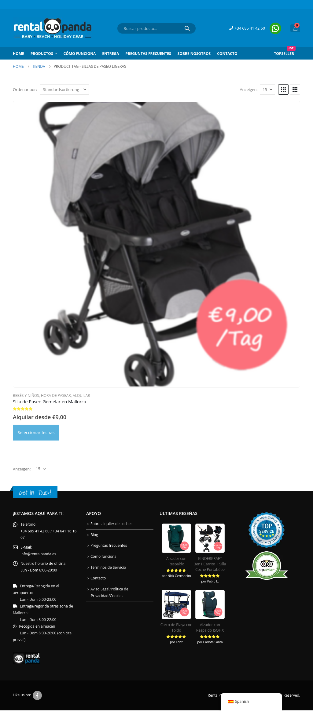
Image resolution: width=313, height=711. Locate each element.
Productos (42, 53)
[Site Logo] (52, 28)
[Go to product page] (156, 244)
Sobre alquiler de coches (111, 523)
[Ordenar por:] (64, 89)
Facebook (37, 696)
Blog (94, 534)
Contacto (227, 53)
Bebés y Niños (26, 395)
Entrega (110, 53)
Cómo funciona (103, 556)
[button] (283, 89)
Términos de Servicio (108, 567)
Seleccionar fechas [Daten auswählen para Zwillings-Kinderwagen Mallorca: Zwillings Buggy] (36, 432)
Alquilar (81, 395)
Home (18, 53)
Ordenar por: (25, 89)
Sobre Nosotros (194, 53)
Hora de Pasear (56, 395)
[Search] (187, 28)
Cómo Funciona (80, 53)
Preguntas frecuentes (148, 53)
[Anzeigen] (267, 89)
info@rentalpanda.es (38, 554)
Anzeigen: (249, 89)
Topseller (285, 51)
